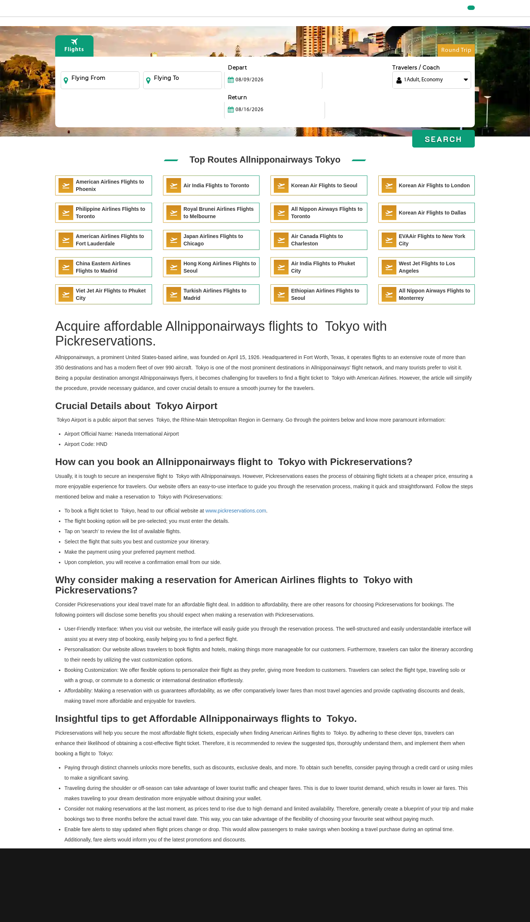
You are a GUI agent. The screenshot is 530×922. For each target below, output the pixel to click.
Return (319, 82)
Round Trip (456, 67)
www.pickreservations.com (235, 511)
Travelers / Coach (416, 82)
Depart (237, 82)
